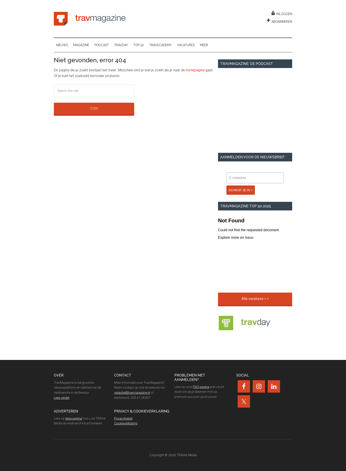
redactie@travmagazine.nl (132, 392)
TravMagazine (89, 19)
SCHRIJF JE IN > (241, 190)
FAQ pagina (201, 387)
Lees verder (62, 397)
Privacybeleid (123, 418)
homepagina (195, 70)
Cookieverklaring (125, 423)
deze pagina (73, 418)
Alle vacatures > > (255, 299)
